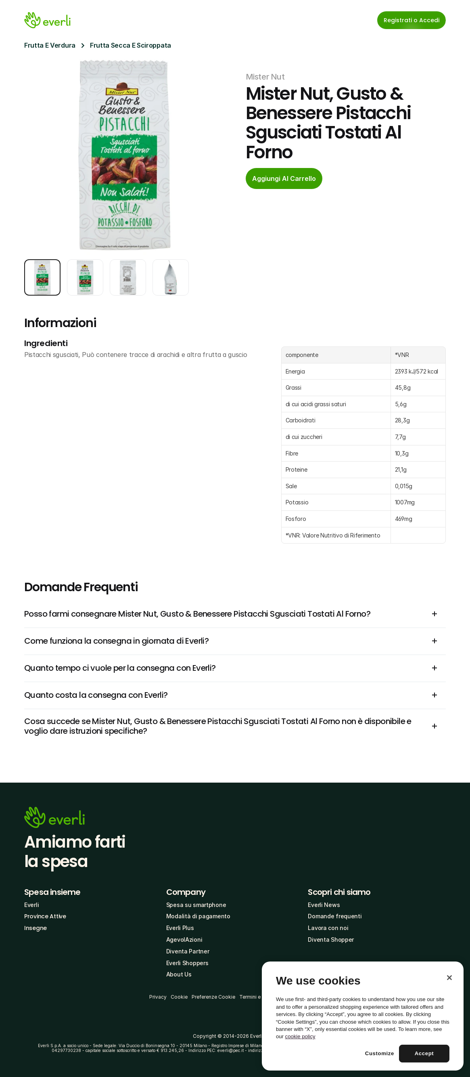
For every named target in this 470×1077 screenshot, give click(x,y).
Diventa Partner (187, 951)
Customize (379, 1053)
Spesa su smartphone (196, 904)
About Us (179, 974)
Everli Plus (180, 927)
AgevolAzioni (184, 939)
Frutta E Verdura (49, 45)
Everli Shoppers (187, 962)
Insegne (35, 928)
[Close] (449, 978)
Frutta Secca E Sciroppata (130, 45)
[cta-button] (284, 178)
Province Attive (45, 916)
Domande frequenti (334, 916)
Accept (424, 1053)
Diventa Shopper (331, 939)
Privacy (158, 997)
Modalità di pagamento (198, 916)
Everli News (324, 904)
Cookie (179, 997)
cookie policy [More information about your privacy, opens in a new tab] (300, 1036)
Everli (31, 904)
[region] (363, 1016)
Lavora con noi (328, 927)
